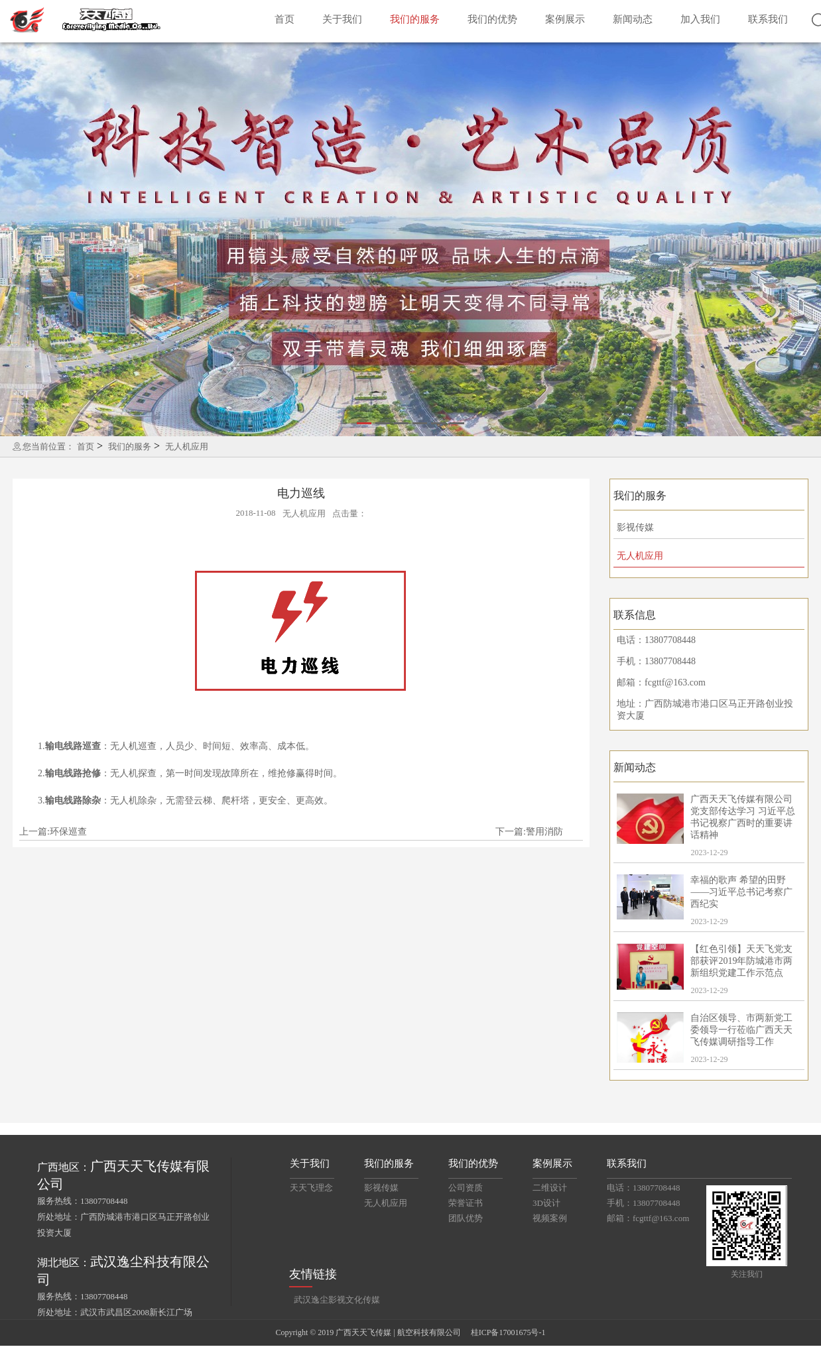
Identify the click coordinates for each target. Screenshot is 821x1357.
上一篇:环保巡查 (53, 832)
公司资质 (465, 1188)
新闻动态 (633, 19)
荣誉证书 (465, 1203)
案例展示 (565, 19)
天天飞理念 (311, 1188)
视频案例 (550, 1218)
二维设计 (550, 1188)
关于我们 (342, 19)
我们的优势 (492, 19)
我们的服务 (415, 19)
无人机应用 (186, 446)
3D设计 (546, 1203)
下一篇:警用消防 (529, 832)
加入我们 (700, 19)
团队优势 (465, 1218)
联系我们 (768, 19)
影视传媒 (635, 527)
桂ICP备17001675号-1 (508, 1332)
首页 (284, 19)
